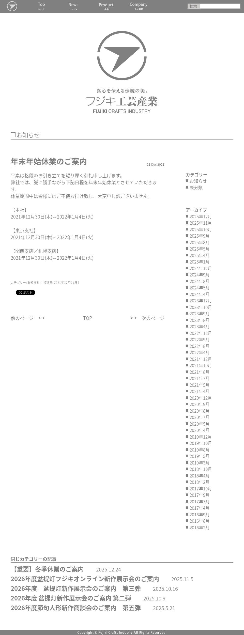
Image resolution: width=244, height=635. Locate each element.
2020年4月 (200, 430)
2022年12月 (201, 333)
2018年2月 (200, 482)
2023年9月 (200, 313)
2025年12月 (201, 216)
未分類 (196, 187)
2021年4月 (200, 391)
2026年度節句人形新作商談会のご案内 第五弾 (76, 607)
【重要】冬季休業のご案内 (47, 569)
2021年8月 (200, 372)
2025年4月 (200, 255)
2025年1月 (200, 261)
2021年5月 (200, 385)
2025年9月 (200, 236)
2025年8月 (200, 242)
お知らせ (198, 181)
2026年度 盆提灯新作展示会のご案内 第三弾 (76, 588)
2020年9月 (200, 404)
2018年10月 (201, 469)
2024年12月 (201, 268)
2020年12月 (201, 398)
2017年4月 (200, 508)
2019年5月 (200, 456)
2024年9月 (200, 274)
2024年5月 (200, 287)
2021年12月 (201, 359)
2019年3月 (200, 462)
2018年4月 (200, 475)
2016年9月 (200, 514)
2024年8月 (200, 281)
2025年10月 (201, 229)
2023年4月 (200, 326)
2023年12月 (201, 300)
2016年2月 (200, 527)
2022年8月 (200, 346)
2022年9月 (200, 339)
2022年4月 (200, 352)
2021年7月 (200, 378)
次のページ (153, 318)
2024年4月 (200, 294)
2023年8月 (200, 320)
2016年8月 (200, 521)
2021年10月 (201, 365)
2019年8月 (200, 449)
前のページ (22, 318)
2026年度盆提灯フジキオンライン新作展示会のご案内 (85, 578)
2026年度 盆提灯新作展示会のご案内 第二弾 (71, 597)
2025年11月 (201, 223)
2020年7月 (200, 417)
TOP (87, 318)
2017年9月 (200, 495)
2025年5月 (200, 248)
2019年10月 (201, 443)
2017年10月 (201, 488)
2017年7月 (200, 501)
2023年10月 (201, 307)
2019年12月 (201, 436)
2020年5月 (200, 424)
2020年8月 (200, 411)
